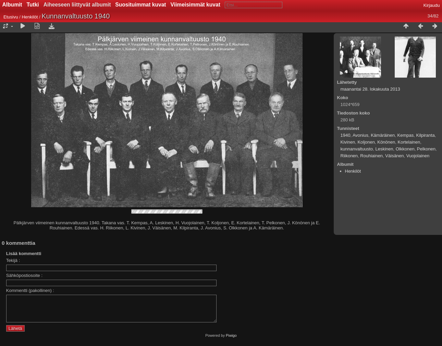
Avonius (360, 135)
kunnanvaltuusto (357, 148)
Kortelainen (409, 142)
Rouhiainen (371, 155)
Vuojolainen (417, 155)
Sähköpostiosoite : (24, 275)
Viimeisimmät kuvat (195, 5)
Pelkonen (426, 148)
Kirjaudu (431, 5)
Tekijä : (13, 260)
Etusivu (10, 16)
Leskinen (384, 148)
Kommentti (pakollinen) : (30, 290)
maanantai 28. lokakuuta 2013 (370, 89)
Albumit (12, 5)
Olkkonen (405, 148)
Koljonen (366, 142)
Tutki (33, 5)
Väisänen (394, 155)
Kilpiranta (425, 135)
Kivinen (348, 142)
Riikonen (349, 155)
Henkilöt (30, 16)
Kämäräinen (383, 135)
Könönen (386, 142)
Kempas (405, 135)
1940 (346, 135)
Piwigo (231, 340)
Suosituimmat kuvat (140, 5)
